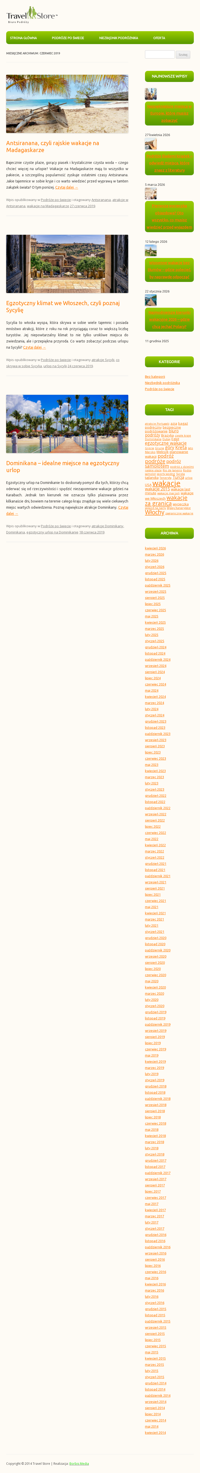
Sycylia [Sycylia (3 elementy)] (180, 474)
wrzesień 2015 (155, 1327)
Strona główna (23, 38)
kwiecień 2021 (155, 913)
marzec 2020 (154, 993)
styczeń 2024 (154, 715)
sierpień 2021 (155, 888)
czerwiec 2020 (155, 975)
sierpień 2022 (155, 820)
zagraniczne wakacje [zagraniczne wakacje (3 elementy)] (179, 513)
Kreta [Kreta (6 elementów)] (181, 447)
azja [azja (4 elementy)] (173, 423)
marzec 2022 (154, 851)
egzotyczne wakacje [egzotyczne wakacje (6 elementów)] (166, 443)
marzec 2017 (154, 1216)
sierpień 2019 (155, 1037)
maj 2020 (151, 981)
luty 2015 (151, 1370)
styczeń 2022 (154, 857)
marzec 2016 (154, 1290)
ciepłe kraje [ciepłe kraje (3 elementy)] (183, 435)
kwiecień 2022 (155, 845)
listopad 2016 (155, 1241)
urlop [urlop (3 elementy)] (189, 478)
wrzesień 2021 (155, 882)
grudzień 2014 (155, 1383)
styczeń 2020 (154, 1006)
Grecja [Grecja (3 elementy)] (149, 448)
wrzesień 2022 (155, 814)
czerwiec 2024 (155, 684)
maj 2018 (151, 1129)
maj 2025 (151, 616)
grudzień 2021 (155, 863)
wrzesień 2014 (155, 1401)
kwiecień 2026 (155, 548)
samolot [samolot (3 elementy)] (150, 474)
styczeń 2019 (154, 1080)
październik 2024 (157, 659)
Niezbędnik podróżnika (118, 38)
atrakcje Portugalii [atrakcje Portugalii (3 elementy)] (157, 423)
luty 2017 (151, 1222)
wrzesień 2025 (155, 591)
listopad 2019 (155, 1018)
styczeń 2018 (154, 1154)
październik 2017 (157, 1173)
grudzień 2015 (155, 1309)
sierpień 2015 (155, 1333)
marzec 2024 (154, 703)
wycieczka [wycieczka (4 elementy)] (181, 504)
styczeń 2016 (154, 1302)
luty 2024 (151, 709)
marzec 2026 (154, 554)
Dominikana (15, 532)
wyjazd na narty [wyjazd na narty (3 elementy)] (155, 508)
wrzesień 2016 (155, 1253)
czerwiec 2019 (155, 1049)
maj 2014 (151, 1426)
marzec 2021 (154, 919)
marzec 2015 (154, 1364)
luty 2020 (151, 999)
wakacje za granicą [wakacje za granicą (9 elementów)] (166, 500)
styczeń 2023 (154, 789)
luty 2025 (151, 635)
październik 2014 (157, 1395)
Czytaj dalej (66, 187)
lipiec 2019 (153, 1043)
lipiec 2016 (153, 1265)
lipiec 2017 (153, 1191)
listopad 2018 (155, 1092)
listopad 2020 (155, 944)
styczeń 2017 (154, 1228)
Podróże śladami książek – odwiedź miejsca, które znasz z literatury (169, 163)
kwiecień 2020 (155, 987)
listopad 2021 (155, 870)
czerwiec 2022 (155, 832)
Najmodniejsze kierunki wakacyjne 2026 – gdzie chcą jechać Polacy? (169, 319)
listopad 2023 (155, 727)
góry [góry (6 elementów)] (169, 447)
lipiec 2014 (153, 1414)
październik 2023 (157, 733)
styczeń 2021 (154, 931)
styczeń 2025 (154, 641)
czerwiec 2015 (155, 1346)
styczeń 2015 (154, 1377)
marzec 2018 (154, 1142)
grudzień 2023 (155, 721)
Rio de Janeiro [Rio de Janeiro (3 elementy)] (172, 470)
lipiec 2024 (153, 678)
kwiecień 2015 (155, 1358)
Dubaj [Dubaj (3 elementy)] (166, 439)
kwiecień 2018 (155, 1135)
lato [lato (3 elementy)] (190, 448)
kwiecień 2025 (155, 622)
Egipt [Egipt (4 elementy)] (175, 439)
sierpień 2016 (155, 1259)
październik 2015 (157, 1321)
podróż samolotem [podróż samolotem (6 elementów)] (163, 463)
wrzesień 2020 (155, 956)
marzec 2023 (154, 777)
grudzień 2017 (155, 1160)
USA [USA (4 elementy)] (148, 484)
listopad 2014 (155, 1389)
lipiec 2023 (153, 752)
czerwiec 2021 (155, 900)
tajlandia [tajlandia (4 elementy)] (152, 477)
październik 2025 (157, 585)
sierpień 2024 (155, 672)
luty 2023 (151, 783)
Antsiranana (101, 199)
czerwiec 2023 (155, 758)
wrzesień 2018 (155, 1105)
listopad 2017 (155, 1166)
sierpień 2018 (155, 1111)
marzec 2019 (154, 1067)
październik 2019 (157, 1024)
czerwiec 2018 (155, 1123)
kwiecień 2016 (155, 1284)
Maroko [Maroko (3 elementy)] (150, 452)
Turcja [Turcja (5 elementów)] (178, 477)
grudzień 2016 (155, 1234)
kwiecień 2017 (155, 1210)
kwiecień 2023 (155, 771)
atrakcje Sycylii (103, 359)
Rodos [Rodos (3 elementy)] (187, 470)
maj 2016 (151, 1278)
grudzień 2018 (155, 1086)
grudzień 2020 (155, 938)
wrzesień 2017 (155, 1179)
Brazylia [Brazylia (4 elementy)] (167, 435)
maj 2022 (151, 839)
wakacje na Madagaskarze (48, 206)
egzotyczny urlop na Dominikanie (52, 532)
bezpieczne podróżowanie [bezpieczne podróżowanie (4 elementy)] (163, 429)
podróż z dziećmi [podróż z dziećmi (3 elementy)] (182, 466)
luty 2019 (151, 1074)
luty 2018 (151, 1148)
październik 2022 (157, 808)
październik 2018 (157, 1098)
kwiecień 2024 (155, 696)
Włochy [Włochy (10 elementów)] (154, 512)
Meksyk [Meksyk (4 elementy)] (163, 451)
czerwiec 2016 (155, 1272)
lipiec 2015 (153, 1340)
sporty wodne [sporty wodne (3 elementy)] (166, 474)
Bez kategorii (155, 376)
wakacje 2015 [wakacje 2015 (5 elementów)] (157, 489)
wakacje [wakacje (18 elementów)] (166, 483)
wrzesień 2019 (155, 1030)
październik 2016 (157, 1247)
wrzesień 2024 (155, 665)
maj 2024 (151, 690)
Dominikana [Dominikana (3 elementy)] (153, 439)
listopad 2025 (155, 579)
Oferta (159, 38)
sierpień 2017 (155, 1185)
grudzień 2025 (155, 573)
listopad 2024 (155, 653)
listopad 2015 (155, 1315)
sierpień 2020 (155, 962)
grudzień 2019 (155, 1012)
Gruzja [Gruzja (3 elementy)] (159, 448)
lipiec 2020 (153, 968)
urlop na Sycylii (55, 366)
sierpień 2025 (155, 597)
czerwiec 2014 (155, 1420)
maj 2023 (151, 764)
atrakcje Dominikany (107, 526)
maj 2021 (151, 907)
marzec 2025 (154, 628)
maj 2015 (151, 1352)
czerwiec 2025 (155, 610)
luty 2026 (151, 560)
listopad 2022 (155, 802)
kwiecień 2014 (155, 1432)
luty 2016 (151, 1296)
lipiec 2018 (153, 1117)
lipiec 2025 (153, 604)
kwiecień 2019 (155, 1061)
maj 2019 (151, 1055)
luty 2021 (151, 925)
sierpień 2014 (155, 1408)
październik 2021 (157, 876)
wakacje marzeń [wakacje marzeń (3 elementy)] (168, 493)
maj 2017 (151, 1204)
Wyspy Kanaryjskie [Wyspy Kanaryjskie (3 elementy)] (179, 508)
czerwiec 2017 (155, 1197)
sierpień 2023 (155, 746)
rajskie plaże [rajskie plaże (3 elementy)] (153, 470)
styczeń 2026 (154, 566)
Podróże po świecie (68, 38)
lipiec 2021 (153, 894)
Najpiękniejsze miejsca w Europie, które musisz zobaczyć (169, 113)
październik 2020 (157, 950)
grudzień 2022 (155, 795)
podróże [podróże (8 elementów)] (155, 461)
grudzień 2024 (155, 647)
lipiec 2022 (153, 826)
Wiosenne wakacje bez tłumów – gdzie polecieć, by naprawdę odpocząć (169, 270)
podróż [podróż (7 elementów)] (166, 456)
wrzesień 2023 (155, 740)
